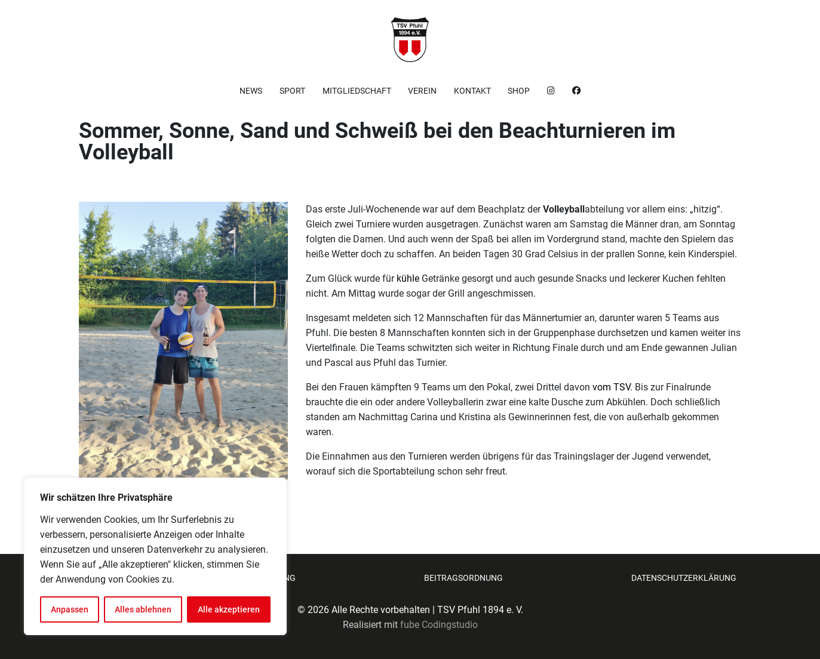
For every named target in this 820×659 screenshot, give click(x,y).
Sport (292, 91)
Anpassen (69, 609)
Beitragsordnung (463, 578)
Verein (422, 91)
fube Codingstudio (439, 624)
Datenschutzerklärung (683, 578)
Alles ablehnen (143, 609)
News (250, 91)
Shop (519, 91)
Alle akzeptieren (229, 609)
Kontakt (472, 91)
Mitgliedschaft (357, 91)
